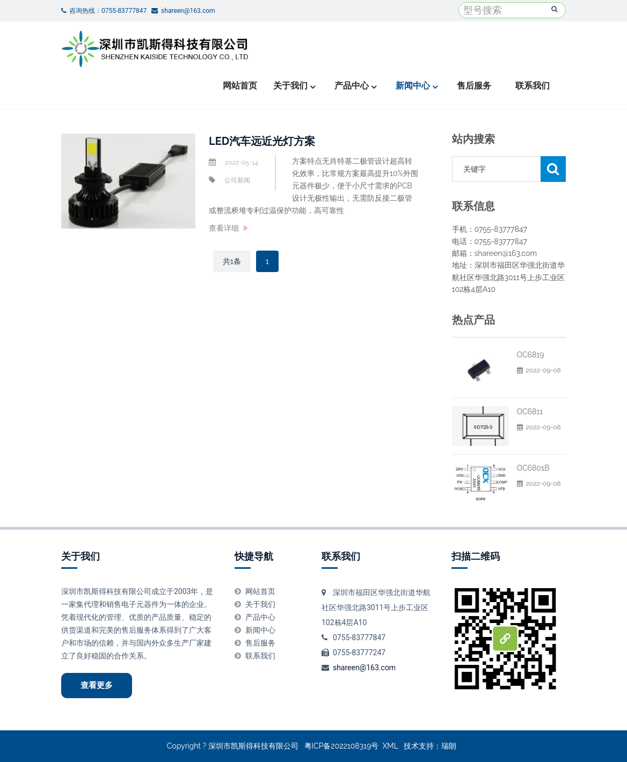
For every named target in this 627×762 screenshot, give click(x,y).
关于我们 (290, 85)
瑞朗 (448, 746)
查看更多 (97, 685)
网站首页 (240, 85)
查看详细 (224, 228)
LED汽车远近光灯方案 (262, 141)
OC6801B (533, 468)
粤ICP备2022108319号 (341, 746)
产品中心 (351, 85)
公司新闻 (237, 180)
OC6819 (530, 354)
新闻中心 (413, 85)
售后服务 (474, 85)
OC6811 (530, 411)
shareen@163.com (364, 667)
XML (390, 746)
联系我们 (532, 85)
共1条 (232, 261)
